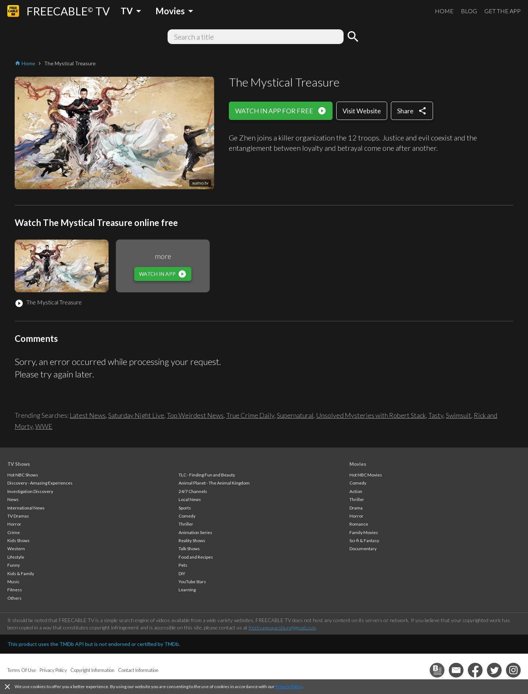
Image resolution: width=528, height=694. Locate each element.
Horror (14, 524)
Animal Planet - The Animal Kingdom (214, 483)
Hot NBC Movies (365, 475)
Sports (185, 508)
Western (16, 548)
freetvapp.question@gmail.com (282, 627)
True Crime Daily (250, 415)
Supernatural (295, 415)
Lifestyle (15, 557)
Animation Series (195, 532)
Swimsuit (458, 415)
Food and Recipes (196, 557)
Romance (358, 524)
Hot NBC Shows (22, 475)
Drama (356, 508)
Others (14, 598)
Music (13, 581)
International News (26, 508)
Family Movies (363, 532)
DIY (182, 573)
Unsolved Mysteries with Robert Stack (371, 415)
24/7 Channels (193, 491)
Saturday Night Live (136, 415)
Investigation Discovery (30, 491)
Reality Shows (192, 540)
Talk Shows (189, 548)
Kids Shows (18, 540)
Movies (357, 464)
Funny (13, 565)
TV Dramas (18, 516)
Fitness (14, 589)
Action (355, 491)
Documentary (363, 548)
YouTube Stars (192, 581)
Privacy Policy (288, 686)
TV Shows (18, 464)
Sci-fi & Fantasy (364, 540)
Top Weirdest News (195, 415)
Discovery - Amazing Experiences (40, 483)
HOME (444, 10)
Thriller (186, 524)
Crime (13, 532)
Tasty (435, 415)
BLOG (469, 10)
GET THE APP (502, 10)
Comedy (187, 516)
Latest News (88, 415)
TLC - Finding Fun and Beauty (207, 475)
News (13, 499)
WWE (43, 426)
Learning (187, 589)
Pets (183, 565)
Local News (190, 499)
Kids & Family (20, 573)
